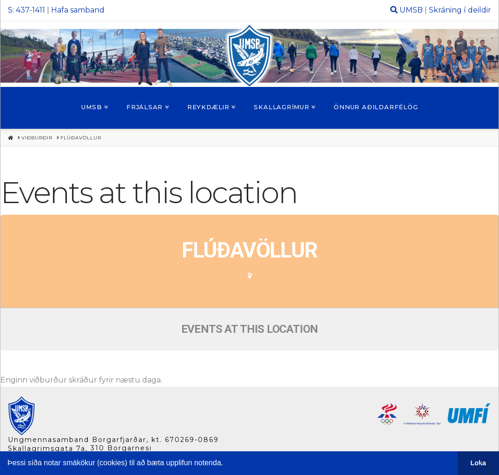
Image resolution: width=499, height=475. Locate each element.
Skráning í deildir (460, 10)
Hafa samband (78, 10)
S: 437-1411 (26, 10)
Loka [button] (478, 463)
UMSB (411, 10)
